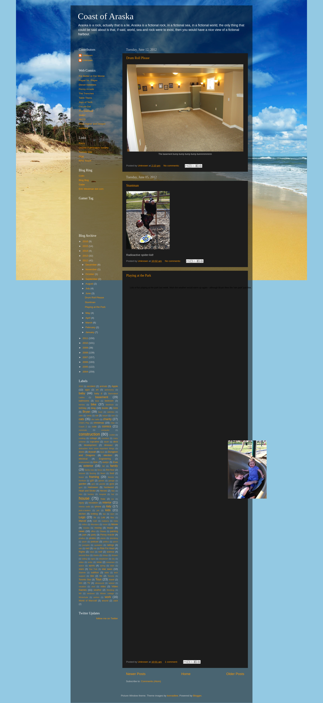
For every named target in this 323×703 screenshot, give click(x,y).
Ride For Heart (107, 548)
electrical (83, 459)
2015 (86, 246)
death (106, 442)
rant (87, 548)
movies (86, 528)
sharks (96, 555)
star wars (107, 569)
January (90, 332)
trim (80, 583)
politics (106, 542)
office (93, 531)
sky (113, 559)
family (114, 465)
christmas (99, 422)
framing (94, 476)
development (90, 445)
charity (107, 419)
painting (114, 531)
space (81, 566)
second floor (84, 555)
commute (83, 430)
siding (84, 559)
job (98, 510)
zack (115, 600)
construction (89, 434)
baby (82, 393)
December (91, 264)
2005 (86, 366)
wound (105, 600)
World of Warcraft (88, 600)
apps (87, 389)
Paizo (82, 143)
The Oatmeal (86, 111)
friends (111, 477)
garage (111, 481)
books (105, 408)
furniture (82, 481)
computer (105, 430)
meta (115, 521)
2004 (86, 371)
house (84, 498)
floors (102, 473)
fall (103, 466)
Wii (80, 593)
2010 (86, 343)
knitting (94, 514)
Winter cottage (107, 593)
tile (100, 576)
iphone (98, 506)
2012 (86, 260)
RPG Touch (85, 160)
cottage (93, 438)
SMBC (82, 115)
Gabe (82, 184)
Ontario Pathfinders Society (94, 147)
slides (81, 562)
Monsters (95, 524)
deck (115, 441)
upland (111, 583)
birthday (83, 408)
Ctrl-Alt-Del (85, 106)
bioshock (110, 405)
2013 (86, 255)
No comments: (172, 165)
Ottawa (103, 531)
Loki (103, 517)
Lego (82, 517)
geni (93, 484)
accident (91, 386)
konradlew (172, 695)
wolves (96, 597)
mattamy (105, 521)
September (91, 279)
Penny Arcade (86, 89)
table (107, 572)
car (96, 415)
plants (103, 538)
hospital (102, 494)
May (88, 313)
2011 (86, 338)
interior (107, 502)
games (101, 481)
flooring (92, 473)
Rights (82, 552)
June (88, 293)
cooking (82, 438)
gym (80, 487)
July (88, 288)
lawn (112, 514)
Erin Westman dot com (91, 189)
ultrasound (99, 583)
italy (108, 506)
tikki (92, 576)
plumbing (114, 538)
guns (111, 484)
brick (115, 408)
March (89, 322)
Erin (95, 462)
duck (102, 452)
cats (81, 419)
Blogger (197, 695)
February (90, 327)
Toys (98, 579)
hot (112, 494)
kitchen (82, 514)
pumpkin (86, 545)
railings (110, 545)
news (82, 531)
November (91, 269)
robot (92, 552)
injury (81, 502)
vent (93, 586)
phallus (82, 538)
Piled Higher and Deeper (92, 123)
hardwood (108, 487)
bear (97, 401)
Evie (115, 462)
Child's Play (84, 423)
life (95, 517)
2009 (86, 347)
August (89, 283)
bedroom (109, 401)
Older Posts (235, 674)
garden (82, 483)
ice (112, 499)
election (107, 455)
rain (80, 548)
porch (115, 542)
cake (81, 415)
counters (105, 438)
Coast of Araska (106, 16)
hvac (103, 499)
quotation (98, 545)
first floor (110, 470)
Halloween (93, 487)
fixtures (82, 473)
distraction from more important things (96, 448)
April (88, 318)
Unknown (87, 55)
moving (97, 528)
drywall (92, 451)
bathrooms (84, 401)
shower (114, 555)
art (97, 389)
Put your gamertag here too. (97, 214)
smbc (90, 562)
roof (100, 552)
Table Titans (85, 97)
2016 (86, 241)
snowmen (110, 562)
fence (99, 470)
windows (91, 593)
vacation (82, 586)
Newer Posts (135, 674)
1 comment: (171, 661)
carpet (105, 415)
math (95, 521)
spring (102, 566)
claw (113, 423)
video (103, 586)
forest (81, 477)
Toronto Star (85, 152)
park (84, 534)
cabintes (110, 412)
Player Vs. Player (88, 80)
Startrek (82, 572)
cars (113, 415)
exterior (88, 465)
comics (106, 426)
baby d (98, 393)
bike (93, 404)
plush (84, 542)
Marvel (82, 520)
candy (89, 415)
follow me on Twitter (107, 618)
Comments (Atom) (151, 681)
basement (101, 397)
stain (112, 566)
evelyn (105, 462)
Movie (114, 524)
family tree (89, 470)
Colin (81, 175)
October (90, 274)
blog (93, 408)
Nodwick (83, 128)
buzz (100, 412)
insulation (93, 502)
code (94, 426)
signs (93, 559)
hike (113, 491)
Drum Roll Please (137, 58)
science (110, 552)
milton (84, 524)
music (110, 527)
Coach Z (83, 427)
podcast (95, 541)
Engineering (105, 459)
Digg (81, 156)
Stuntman (132, 185)
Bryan (86, 411)
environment (84, 462)
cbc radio (95, 419)
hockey (91, 494)
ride (95, 548)
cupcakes (94, 441)
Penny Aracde (107, 534)
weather (97, 590)
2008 (86, 352)
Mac (112, 517)
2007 (86, 357)
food (112, 473)
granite (102, 484)
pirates (92, 538)
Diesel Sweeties (87, 84)
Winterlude (83, 597)
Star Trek (93, 569)
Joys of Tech (85, 102)
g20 (92, 480)
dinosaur (108, 445)
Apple (115, 386)
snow (99, 562)
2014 (86, 250)
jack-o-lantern (85, 510)
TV (88, 583)
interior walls (84, 506)
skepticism (103, 559)
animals (103, 386)
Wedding (110, 590)
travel (111, 579)
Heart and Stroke (87, 491)
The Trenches (86, 93)
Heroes (103, 491)
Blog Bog (84, 180)
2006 (86, 362)
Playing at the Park (138, 275)
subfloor (95, 572)
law (104, 514)
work (108, 597)
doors (81, 452)
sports (92, 565)
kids (108, 510)
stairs (81, 569)
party (93, 534)
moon (105, 524)
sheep (105, 555)
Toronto (111, 576)
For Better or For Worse (92, 76)
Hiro (80, 494)
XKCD (82, 119)
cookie (112, 435)
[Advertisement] (95, 639)
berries (82, 405)
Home (185, 674)
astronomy (109, 390)
